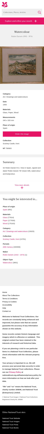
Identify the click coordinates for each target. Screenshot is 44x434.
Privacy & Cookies (9, 302)
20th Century (8, 247)
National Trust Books (10, 428)
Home (4, 292)
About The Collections (10, 295)
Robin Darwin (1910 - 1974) (13, 255)
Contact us (6, 311)
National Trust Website (11, 418)
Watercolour (7, 263)
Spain (5, 210)
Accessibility (7, 305)
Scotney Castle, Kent (11, 239)
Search (39, 11)
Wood (5, 223)
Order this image (22, 134)
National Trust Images (10, 421)
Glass (5, 217)
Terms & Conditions (10, 299)
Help (4, 308)
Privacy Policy (15, 372)
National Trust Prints (10, 425)
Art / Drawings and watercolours (15, 231)
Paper (5, 220)
